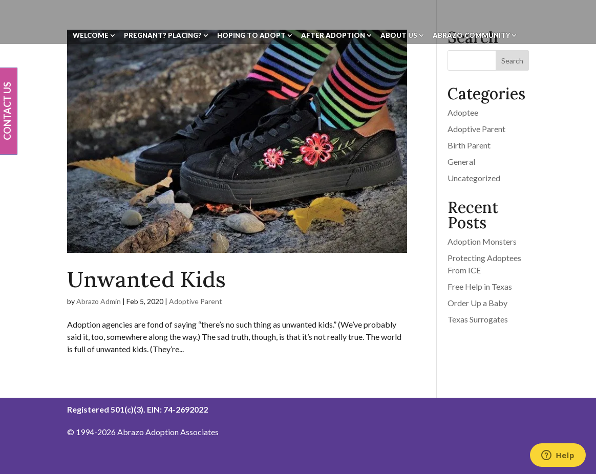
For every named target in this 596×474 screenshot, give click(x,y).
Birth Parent (469, 145)
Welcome (91, 35)
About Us (398, 35)
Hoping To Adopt (251, 35)
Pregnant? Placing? (163, 35)
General (461, 161)
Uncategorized (474, 178)
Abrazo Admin (98, 301)
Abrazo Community (471, 35)
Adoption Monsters (482, 241)
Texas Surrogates (478, 319)
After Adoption (333, 35)
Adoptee (463, 112)
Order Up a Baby (477, 303)
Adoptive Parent (195, 301)
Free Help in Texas (480, 286)
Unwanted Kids (146, 279)
